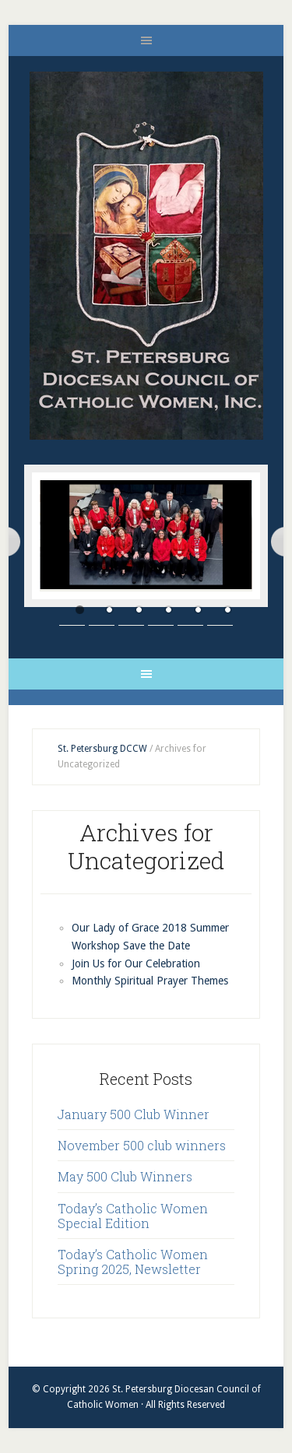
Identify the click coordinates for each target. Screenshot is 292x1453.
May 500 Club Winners (125, 1176)
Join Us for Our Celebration (136, 963)
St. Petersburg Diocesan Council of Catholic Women (146, 256)
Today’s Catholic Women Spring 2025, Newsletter (133, 1261)
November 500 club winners (142, 1145)
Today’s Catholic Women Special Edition (133, 1215)
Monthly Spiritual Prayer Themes (150, 980)
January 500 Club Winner (133, 1114)
